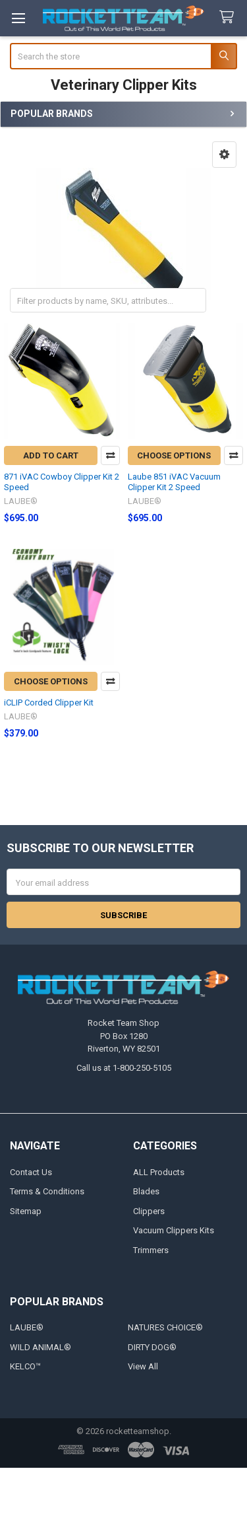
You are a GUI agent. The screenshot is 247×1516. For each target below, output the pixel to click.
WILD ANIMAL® (40, 1347)
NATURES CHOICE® (165, 1327)
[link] (124, 1492)
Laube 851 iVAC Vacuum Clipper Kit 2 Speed (174, 482)
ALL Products (158, 1172)
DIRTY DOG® (152, 1347)
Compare (110, 455)
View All (143, 1366)
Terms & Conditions (47, 1191)
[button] (224, 154)
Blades (146, 1191)
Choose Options (174, 455)
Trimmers (151, 1250)
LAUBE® (26, 1327)
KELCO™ (25, 1366)
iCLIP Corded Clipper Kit (49, 702)
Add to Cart (50, 455)
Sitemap (25, 1211)
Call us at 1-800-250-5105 (123, 1068)
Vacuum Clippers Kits (173, 1230)
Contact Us (31, 1172)
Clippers (149, 1211)
